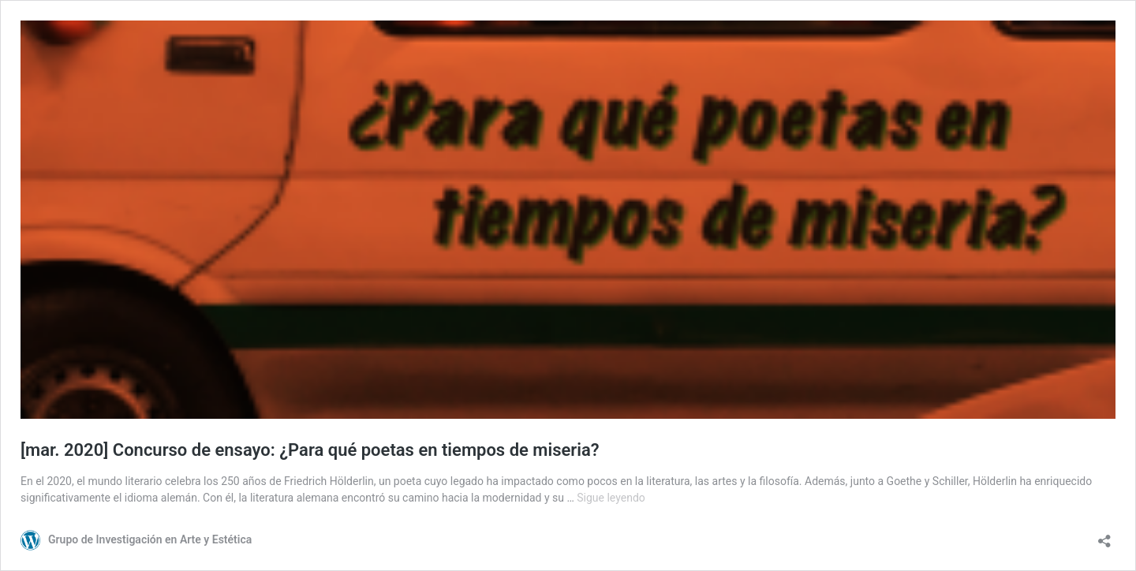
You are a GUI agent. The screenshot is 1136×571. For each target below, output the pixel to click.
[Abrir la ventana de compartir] (1104, 536)
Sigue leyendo (611, 497)
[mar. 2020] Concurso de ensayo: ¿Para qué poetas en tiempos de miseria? (310, 450)
